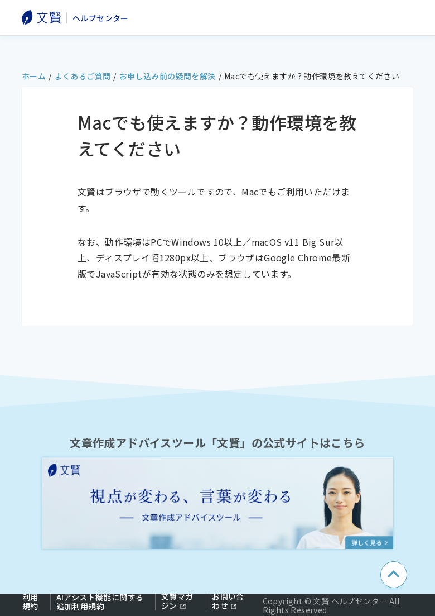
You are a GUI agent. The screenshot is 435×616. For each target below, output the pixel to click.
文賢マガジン (177, 601)
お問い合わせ (228, 601)
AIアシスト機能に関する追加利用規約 (100, 601)
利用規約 (30, 601)
